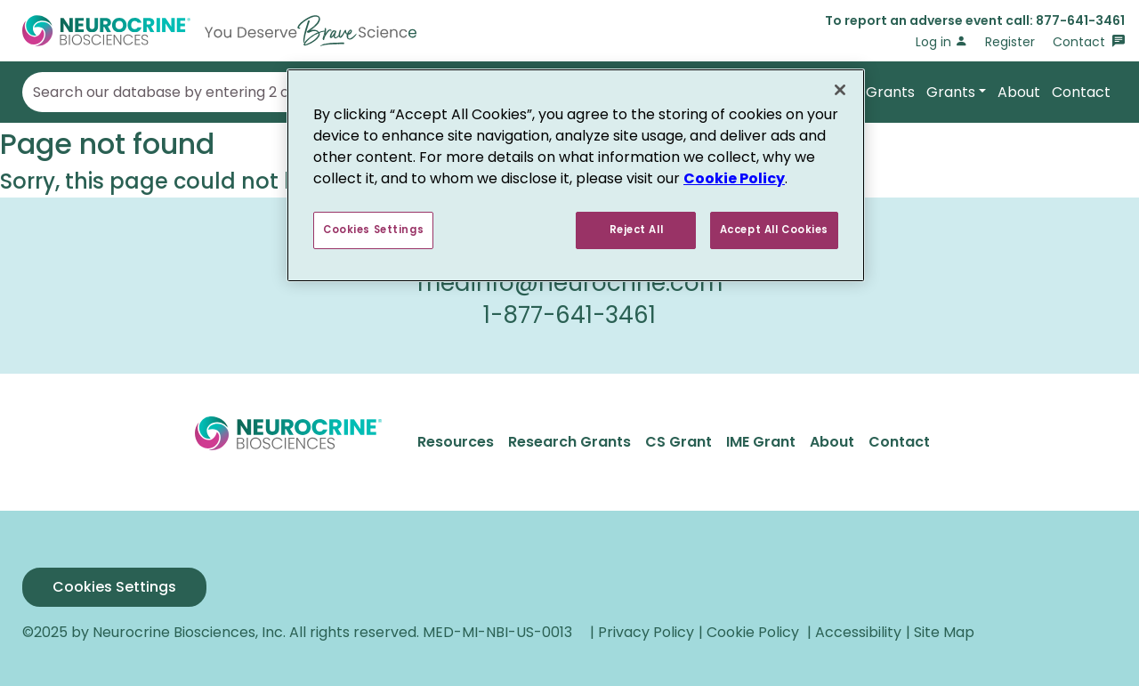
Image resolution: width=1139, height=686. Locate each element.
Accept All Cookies (774, 229)
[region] (576, 175)
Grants (950, 92)
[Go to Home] (219, 30)
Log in (941, 42)
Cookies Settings (114, 587)
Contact (1089, 42)
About (1019, 92)
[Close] (840, 89)
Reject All (637, 229)
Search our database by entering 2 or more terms (208, 93)
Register (1010, 42)
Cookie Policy (734, 178)
